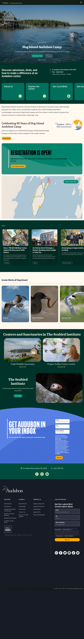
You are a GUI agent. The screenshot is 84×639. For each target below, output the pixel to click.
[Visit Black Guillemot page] (44, 304)
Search (78, 2)
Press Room (22, 509)
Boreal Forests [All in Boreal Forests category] (67, 263)
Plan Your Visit (37, 56)
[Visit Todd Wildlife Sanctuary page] (22, 353)
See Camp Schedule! (18, 166)
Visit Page (18, 396)
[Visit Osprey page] (15, 304)
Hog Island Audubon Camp (16, 3)
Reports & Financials (10, 518)
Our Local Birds (60, 86)
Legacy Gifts (37, 512)
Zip (57, 425)
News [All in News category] (35, 263)
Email (57, 420)
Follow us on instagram (42, 474)
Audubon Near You (38, 504)
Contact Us (22, 512)
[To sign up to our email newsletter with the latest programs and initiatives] (62, 421)
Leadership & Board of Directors (10, 510)
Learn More (6, 138)
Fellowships (22, 506)
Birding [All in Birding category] (7, 263)
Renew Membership (39, 515)
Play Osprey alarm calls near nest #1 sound (27, 288)
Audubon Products (38, 506)
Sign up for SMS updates (23, 515)
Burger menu (81, 2)
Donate (49, 56)
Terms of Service (66, 529)
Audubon (12, 489)
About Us (8, 86)
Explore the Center (33, 87)
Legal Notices (19, 534)
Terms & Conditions (69, 536)
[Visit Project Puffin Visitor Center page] (61, 353)
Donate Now (37, 509)
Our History (7, 506)
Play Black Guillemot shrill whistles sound (56, 288)
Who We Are (8, 504)
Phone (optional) (60, 430)
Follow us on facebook (37, 474)
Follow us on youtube (47, 474)
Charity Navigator (7, 529)
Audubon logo (5, 2)
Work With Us (23, 504)
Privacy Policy (60, 452)
